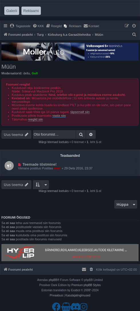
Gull (35, 73)
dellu (26, 73)
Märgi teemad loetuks (54, 142)
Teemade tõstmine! (40, 164)
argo (57, 168)
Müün (8, 67)
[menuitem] (20, 26)
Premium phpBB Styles (86, 285)
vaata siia (58, 115)
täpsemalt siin (79, 112)
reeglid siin (35, 119)
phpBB (53, 280)
